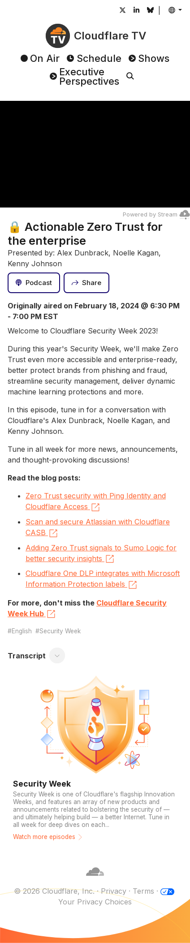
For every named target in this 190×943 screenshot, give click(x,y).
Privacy (113, 891)
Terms (143, 891)
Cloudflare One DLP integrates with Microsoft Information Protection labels (103, 579)
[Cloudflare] (95, 880)
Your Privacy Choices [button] (95, 901)
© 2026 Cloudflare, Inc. (54, 891)
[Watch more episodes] (95, 761)
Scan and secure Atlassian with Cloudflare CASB (98, 528)
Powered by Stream (156, 214)
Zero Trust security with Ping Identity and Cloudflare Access (96, 502)
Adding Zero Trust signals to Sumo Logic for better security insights (101, 554)
